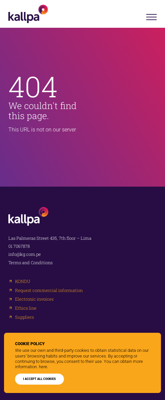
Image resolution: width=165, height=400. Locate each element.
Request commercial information (49, 290)
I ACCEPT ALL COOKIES (39, 379)
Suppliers (24, 317)
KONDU (22, 281)
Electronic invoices (34, 299)
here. (43, 366)
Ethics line (25, 308)
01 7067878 (19, 246)
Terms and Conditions (30, 263)
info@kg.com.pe (24, 254)
